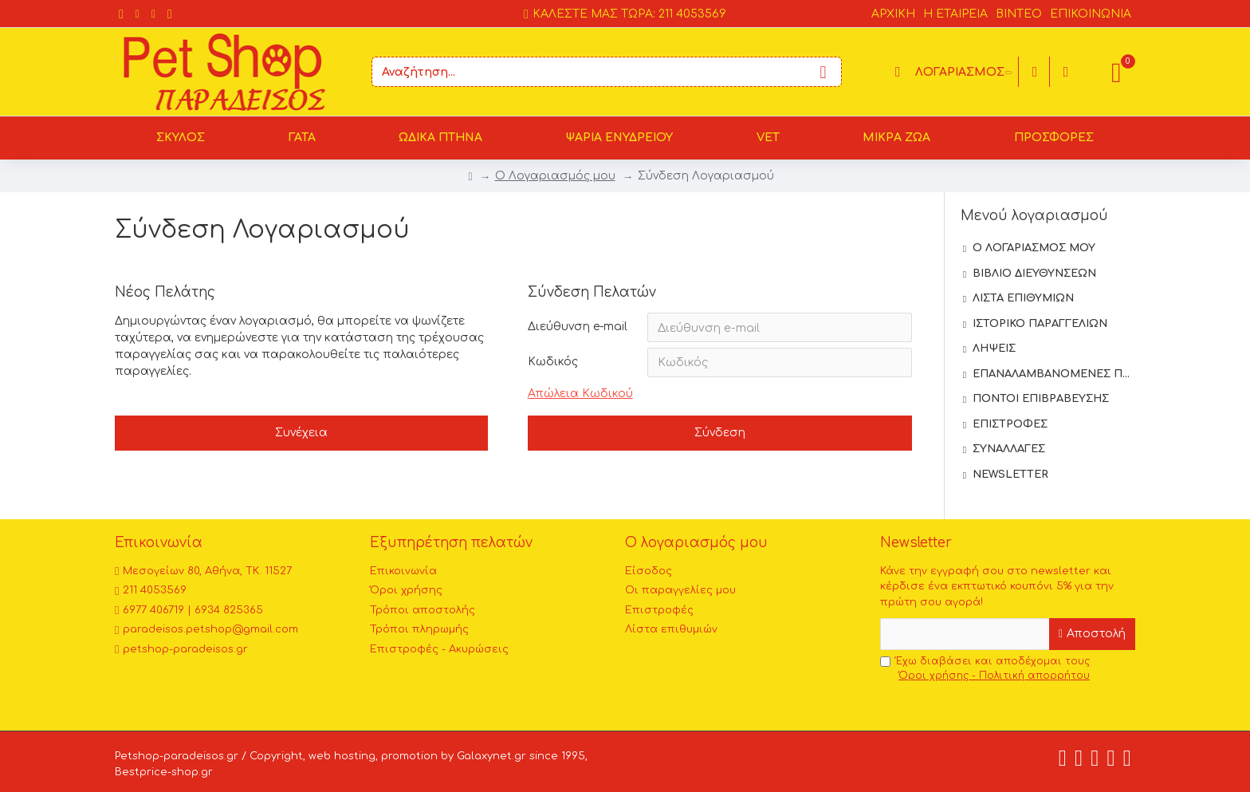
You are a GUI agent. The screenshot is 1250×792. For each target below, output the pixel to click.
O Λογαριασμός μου (555, 176)
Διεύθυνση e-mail (577, 327)
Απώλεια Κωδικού (580, 396)
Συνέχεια (301, 436)
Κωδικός (553, 363)
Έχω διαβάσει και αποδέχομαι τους (986, 669)
